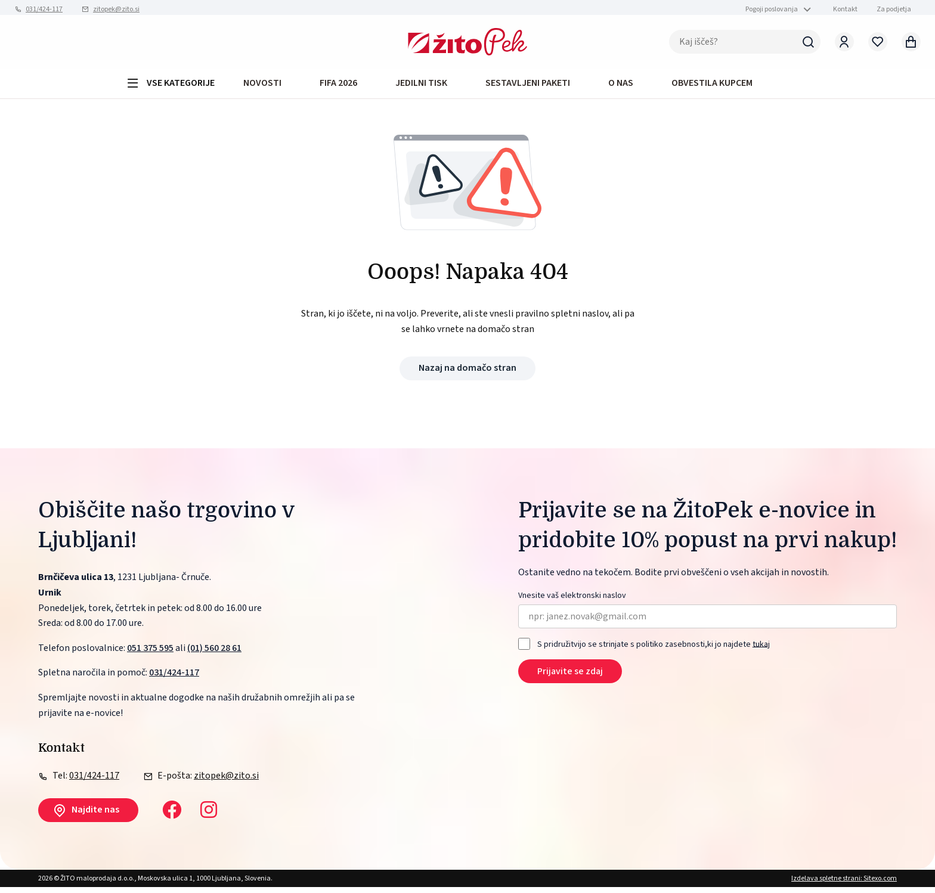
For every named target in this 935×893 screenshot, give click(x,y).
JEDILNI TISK (421, 87)
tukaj (761, 650)
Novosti (262, 87)
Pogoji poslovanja (771, 9)
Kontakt (845, 9)
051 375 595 (150, 654)
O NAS (620, 87)
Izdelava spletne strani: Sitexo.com (844, 884)
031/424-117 (44, 9)
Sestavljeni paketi (527, 87)
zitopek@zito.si (116, 9)
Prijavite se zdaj (570, 677)
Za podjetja (894, 9)
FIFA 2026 (338, 87)
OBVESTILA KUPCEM (712, 87)
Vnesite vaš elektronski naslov (572, 601)
